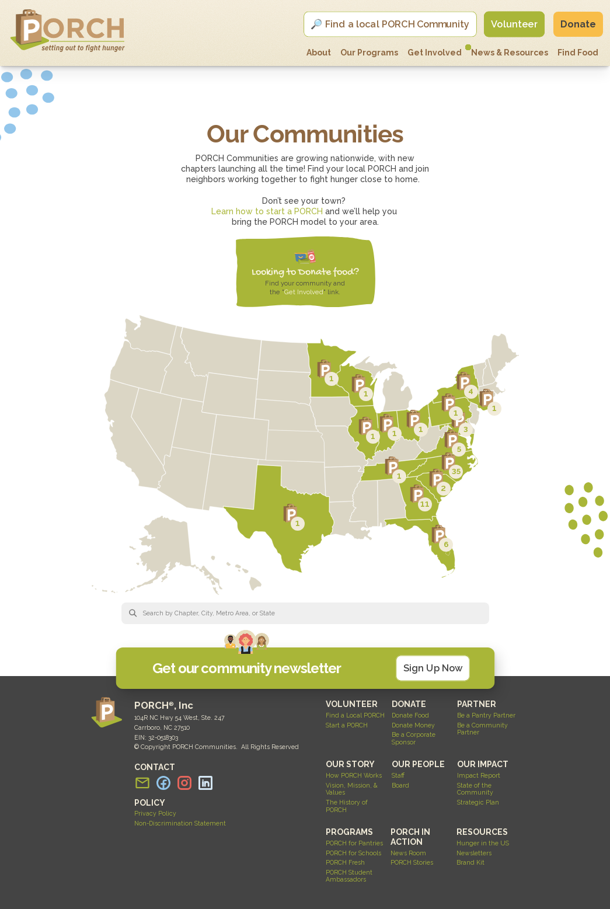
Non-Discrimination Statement (180, 823)
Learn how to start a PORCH (267, 211)
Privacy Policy (155, 813)
